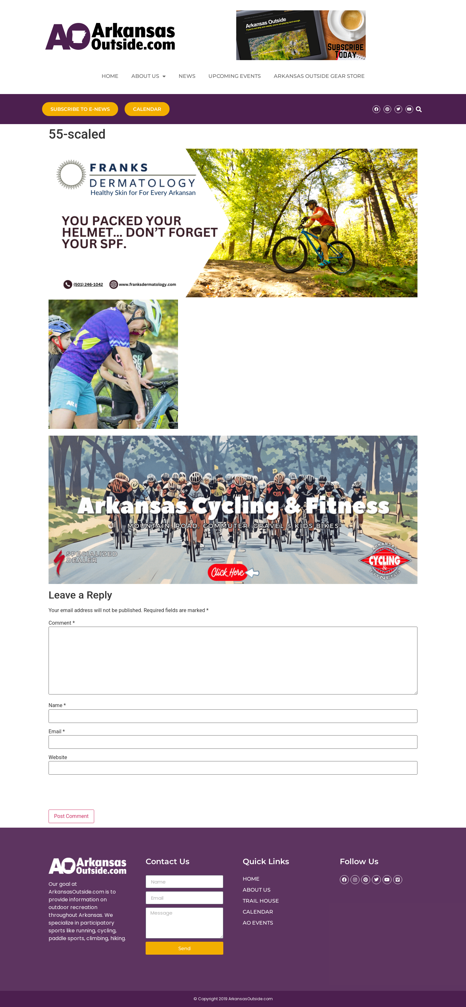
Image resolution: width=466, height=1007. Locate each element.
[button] (418, 109)
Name (57, 705)
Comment (62, 623)
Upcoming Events (234, 76)
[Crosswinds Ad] (233, 582)
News (187, 76)
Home (110, 76)
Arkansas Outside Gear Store (319, 76)
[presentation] (93, 793)
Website (58, 757)
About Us (148, 76)
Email (57, 731)
